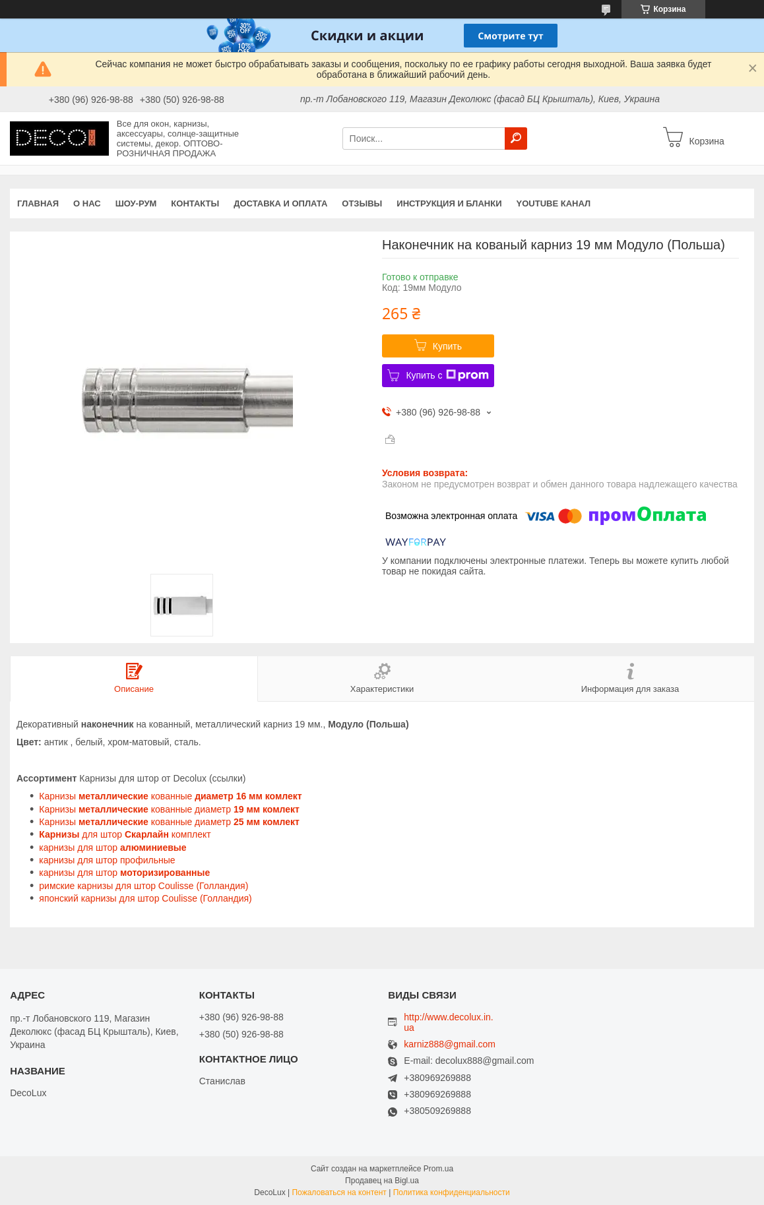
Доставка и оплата (280, 203)
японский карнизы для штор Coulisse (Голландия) (145, 898)
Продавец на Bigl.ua (382, 1180)
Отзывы (362, 203)
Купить (447, 346)
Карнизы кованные (170, 796)
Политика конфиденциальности (451, 1192)
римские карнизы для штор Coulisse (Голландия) (143, 886)
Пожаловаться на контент (339, 1192)
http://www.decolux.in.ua (448, 1022)
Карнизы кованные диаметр (169, 809)
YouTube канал (554, 203)
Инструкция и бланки (449, 203)
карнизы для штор (114, 847)
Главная (38, 203)
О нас (87, 203)
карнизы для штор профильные (107, 860)
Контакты (195, 203)
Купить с (447, 375)
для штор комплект (124, 834)
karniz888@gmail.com (449, 1044)
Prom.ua (438, 1168)
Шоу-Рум (136, 203)
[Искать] (516, 138)
